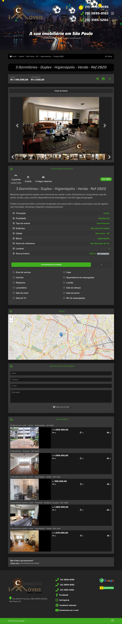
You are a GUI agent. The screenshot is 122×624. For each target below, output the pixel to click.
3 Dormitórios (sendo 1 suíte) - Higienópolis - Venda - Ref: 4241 (35, 528)
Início (13, 56)
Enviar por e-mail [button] (61, 407)
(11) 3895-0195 (97, 6)
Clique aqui (14, 563)
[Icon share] (62, 594)
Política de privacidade (16, 620)
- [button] (11, 320)
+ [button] (11, 317)
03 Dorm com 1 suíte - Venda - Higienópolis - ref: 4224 (32, 425)
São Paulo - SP (32, 56)
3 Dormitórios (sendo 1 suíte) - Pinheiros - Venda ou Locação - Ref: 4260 (39, 502)
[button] (18, 125)
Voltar (108, 56)
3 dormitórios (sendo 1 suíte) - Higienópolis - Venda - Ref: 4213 (35, 476)
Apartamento (46, 56)
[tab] (17, 91)
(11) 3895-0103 (97, 13)
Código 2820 (58, 56)
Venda (21, 56)
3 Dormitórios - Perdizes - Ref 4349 (24, 451)
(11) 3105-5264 (96, 19)
